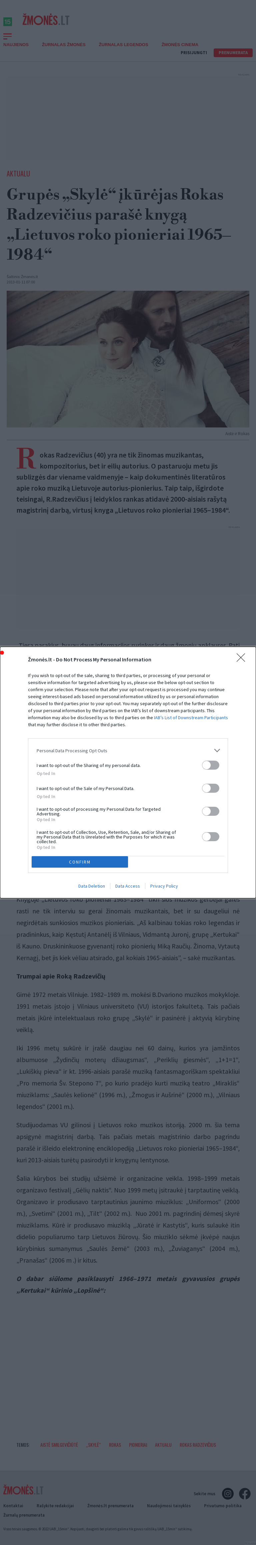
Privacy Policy (164, 886)
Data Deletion (91, 886)
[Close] (243, 659)
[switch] (210, 765)
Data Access (127, 886)
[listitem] (128, 750)
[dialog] (128, 772)
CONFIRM (80, 862)
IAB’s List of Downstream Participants (191, 718)
